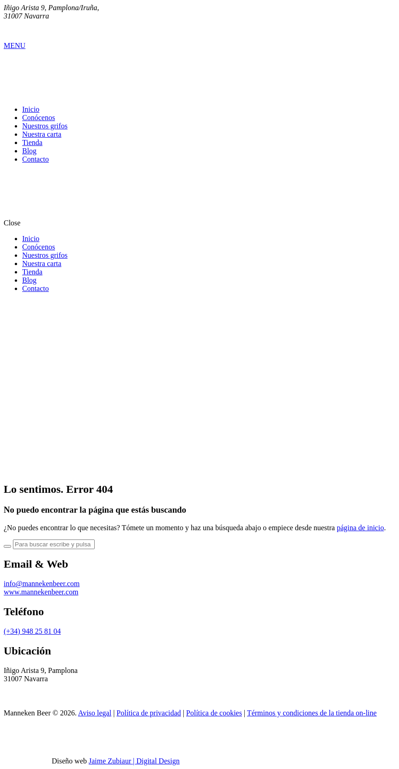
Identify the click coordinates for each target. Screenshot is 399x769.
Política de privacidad (148, 713)
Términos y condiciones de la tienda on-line (312, 713)
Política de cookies (214, 713)
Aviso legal (94, 713)
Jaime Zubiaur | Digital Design (134, 761)
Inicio (30, 109)
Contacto (35, 159)
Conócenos (38, 117)
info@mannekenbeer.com (41, 583)
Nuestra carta (41, 134)
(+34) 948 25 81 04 (32, 631)
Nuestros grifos (44, 126)
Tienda (32, 142)
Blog (29, 151)
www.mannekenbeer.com (41, 592)
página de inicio (360, 528)
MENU (14, 45)
